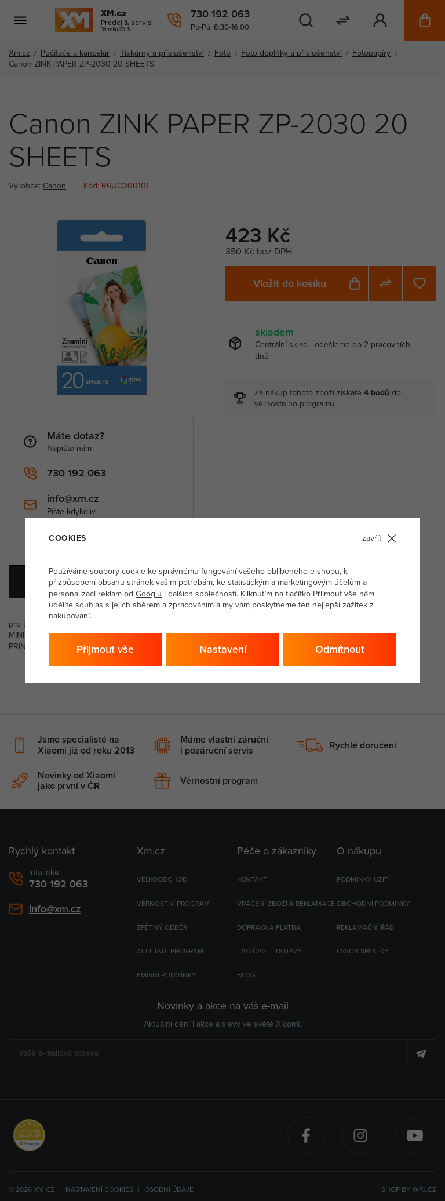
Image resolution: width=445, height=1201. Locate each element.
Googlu (149, 593)
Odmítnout (339, 649)
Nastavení (222, 649)
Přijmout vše (105, 649)
